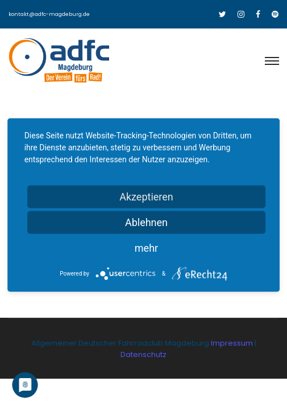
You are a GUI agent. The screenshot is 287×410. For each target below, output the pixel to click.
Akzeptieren (146, 197)
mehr (146, 248)
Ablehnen (146, 222)
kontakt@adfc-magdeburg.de (49, 14)
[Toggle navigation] (271, 61)
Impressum (233, 343)
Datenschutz (143, 354)
